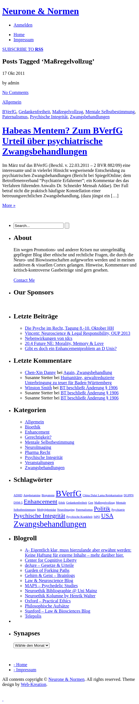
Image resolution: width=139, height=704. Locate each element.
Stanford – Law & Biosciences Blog (57, 611)
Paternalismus (15, 116)
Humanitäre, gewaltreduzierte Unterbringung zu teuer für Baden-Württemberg (69, 380)
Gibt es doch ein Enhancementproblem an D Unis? (71, 348)
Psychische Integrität (49, 116)
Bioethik (32, 427)
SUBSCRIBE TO (22, 49)
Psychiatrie (118, 509)
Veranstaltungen (39, 462)
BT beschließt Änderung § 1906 (89, 387)
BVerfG (9, 111)
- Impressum (25, 669)
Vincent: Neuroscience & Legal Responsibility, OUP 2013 (77, 333)
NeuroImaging (38, 447)
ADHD (18, 495)
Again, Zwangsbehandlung (87, 372)
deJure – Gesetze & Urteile (49, 565)
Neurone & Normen (40, 11)
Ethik (61, 502)
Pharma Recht (37, 452)
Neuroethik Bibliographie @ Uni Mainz (61, 590)
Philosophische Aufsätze (47, 606)
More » (9, 205)
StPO (97, 516)
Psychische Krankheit (79, 516)
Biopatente (48, 495)
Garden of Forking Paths (47, 570)
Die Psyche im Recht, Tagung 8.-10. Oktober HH (69, 328)
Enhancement (37, 432)
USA (107, 515)
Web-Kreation (33, 684)
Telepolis (33, 616)
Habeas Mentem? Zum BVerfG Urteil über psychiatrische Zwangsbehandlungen (62, 140)
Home (19, 34)
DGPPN (129, 495)
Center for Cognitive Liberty (51, 560)
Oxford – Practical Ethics (48, 600)
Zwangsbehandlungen (90, 116)
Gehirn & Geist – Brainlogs (50, 575)
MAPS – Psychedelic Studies (51, 585)
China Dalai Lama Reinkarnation (103, 495)
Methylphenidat (46, 509)
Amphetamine (31, 495)
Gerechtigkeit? (38, 437)
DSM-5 (18, 502)
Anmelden (23, 25)
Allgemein (11, 102)
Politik (102, 508)
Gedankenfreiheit (34, 111)
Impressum (24, 39)
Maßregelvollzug (67, 111)
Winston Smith (38, 387)
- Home (20, 664)
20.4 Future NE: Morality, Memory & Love (64, 343)
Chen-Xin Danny (40, 372)
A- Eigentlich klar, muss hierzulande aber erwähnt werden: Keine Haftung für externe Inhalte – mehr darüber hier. (78, 552)
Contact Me (24, 280)
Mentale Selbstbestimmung (110, 111)
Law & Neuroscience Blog (49, 580)
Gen (90, 502)
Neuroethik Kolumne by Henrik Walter (60, 595)
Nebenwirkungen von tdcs (48, 338)
